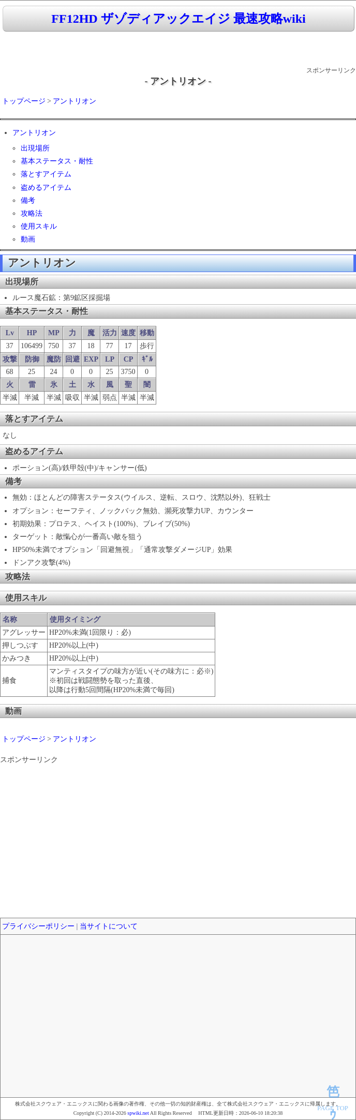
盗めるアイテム (46, 187)
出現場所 (35, 148)
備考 (28, 200)
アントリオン (74, 101)
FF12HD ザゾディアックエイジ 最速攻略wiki (178, 18)
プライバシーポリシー (38, 926)
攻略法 (31, 213)
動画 (28, 239)
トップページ (24, 101)
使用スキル (39, 226)
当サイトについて (109, 926)
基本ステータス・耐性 (57, 161)
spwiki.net (138, 1113)
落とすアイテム (46, 174)
